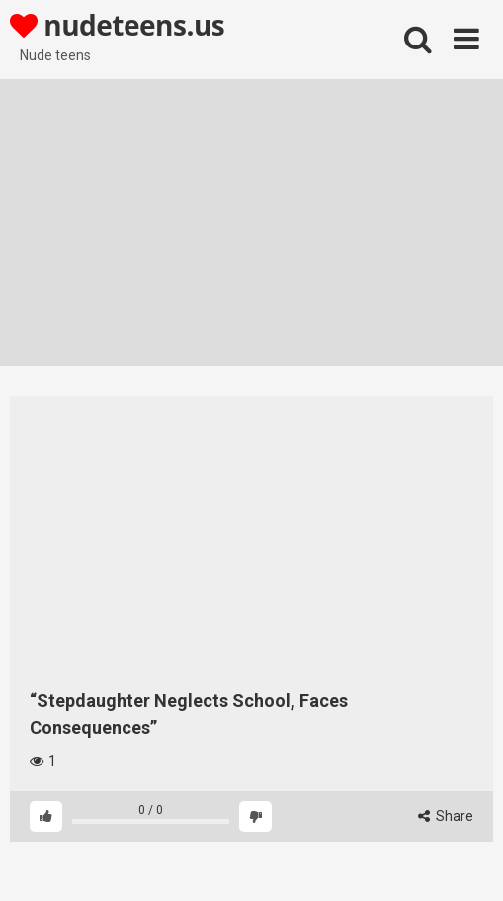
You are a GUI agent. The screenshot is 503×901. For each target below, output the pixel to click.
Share (445, 816)
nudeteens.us (117, 25)
